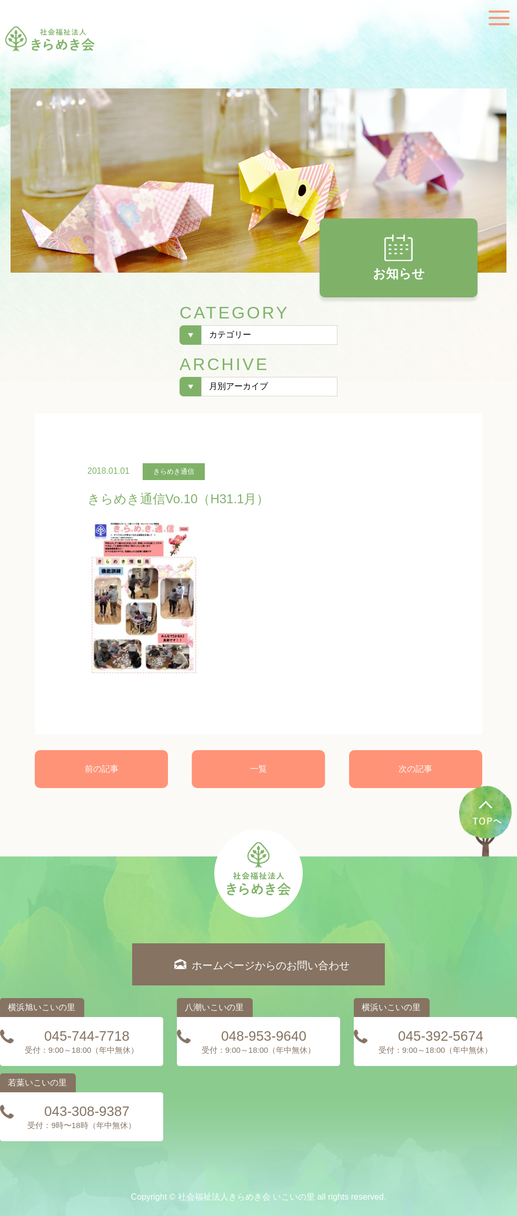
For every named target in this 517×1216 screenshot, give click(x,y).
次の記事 (415, 768)
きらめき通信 (173, 471)
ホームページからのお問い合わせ (271, 965)
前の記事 (101, 768)
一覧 (258, 768)
